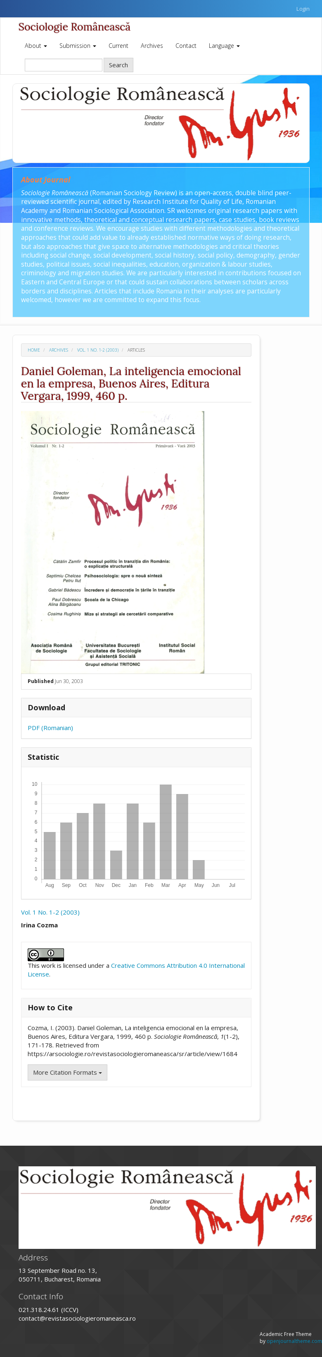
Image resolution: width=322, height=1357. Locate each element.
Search (118, 65)
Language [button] (224, 46)
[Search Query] (63, 65)
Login (303, 8)
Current (118, 46)
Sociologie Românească (74, 26)
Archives (152, 46)
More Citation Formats (67, 1072)
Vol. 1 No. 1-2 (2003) (97, 350)
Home (34, 350)
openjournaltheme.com (294, 1341)
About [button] (36, 46)
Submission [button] (77, 46)
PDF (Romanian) (50, 727)
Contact (186, 46)
